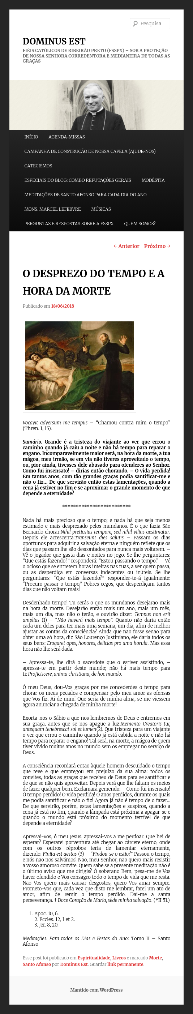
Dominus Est (73, 964)
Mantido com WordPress (96, 990)
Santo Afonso (37, 964)
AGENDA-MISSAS (66, 137)
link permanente (125, 964)
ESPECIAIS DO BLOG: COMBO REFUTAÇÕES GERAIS (77, 180)
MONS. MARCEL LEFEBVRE (52, 209)
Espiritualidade (94, 957)
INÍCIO (31, 137)
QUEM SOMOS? (140, 223)
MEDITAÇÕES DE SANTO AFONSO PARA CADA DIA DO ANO (85, 194)
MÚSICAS (101, 209)
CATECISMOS (38, 165)
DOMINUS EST (54, 41)
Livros (119, 957)
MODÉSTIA (153, 180)
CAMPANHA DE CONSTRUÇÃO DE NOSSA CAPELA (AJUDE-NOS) (89, 151)
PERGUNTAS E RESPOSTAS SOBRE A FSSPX (68, 223)
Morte (155, 957)
